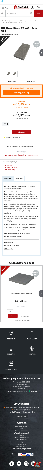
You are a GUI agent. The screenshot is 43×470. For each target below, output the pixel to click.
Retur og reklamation (21, 431)
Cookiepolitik (22, 444)
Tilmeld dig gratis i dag (21, 93)
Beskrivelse (7, 179)
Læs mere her (21, 416)
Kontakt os (21, 389)
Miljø (21, 442)
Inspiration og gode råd (21, 437)
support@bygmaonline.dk (21, 386)
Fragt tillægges (21, 306)
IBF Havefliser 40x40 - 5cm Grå (21, 294)
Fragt (21, 429)
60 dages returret (11, 167)
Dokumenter (19, 179)
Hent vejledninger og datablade (21, 449)
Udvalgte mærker (21, 440)
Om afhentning (10, 170)
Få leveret (13, 316)
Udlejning (21, 435)
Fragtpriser (9, 165)
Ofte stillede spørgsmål (21, 433)
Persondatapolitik (21, 446)
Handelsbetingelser (21, 426)
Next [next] (41, 293)
